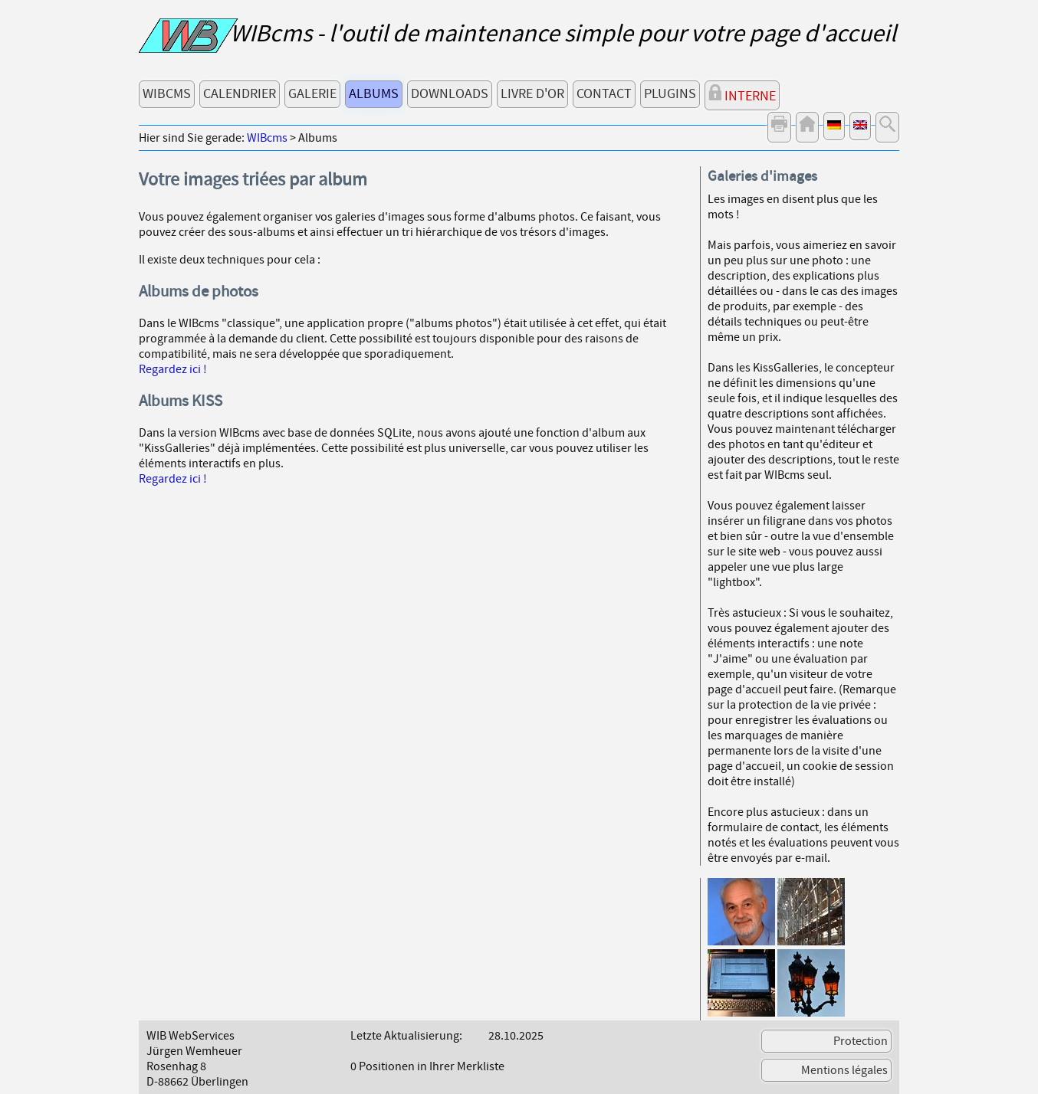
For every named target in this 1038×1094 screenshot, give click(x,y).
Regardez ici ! (173, 369)
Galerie (312, 94)
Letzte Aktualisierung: (406, 1035)
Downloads (449, 94)
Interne (742, 94)
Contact (604, 94)
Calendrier (239, 94)
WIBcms (167, 94)
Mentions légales (844, 1070)
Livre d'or (532, 94)
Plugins (670, 94)
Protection (860, 1041)
